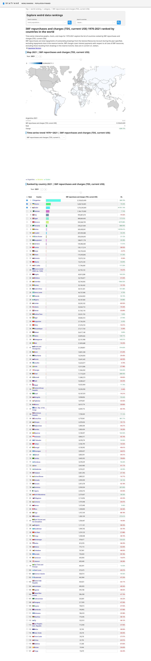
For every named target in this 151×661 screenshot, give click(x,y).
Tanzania (37, 226)
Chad (35, 374)
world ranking (36, 9)
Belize (36, 629)
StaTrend (12, 3)
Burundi (36, 377)
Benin (36, 352)
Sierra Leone (38, 292)
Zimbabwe (37, 550)
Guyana (36, 606)
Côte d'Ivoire (38, 236)
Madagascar (38, 339)
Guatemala (37, 577)
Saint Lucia (37, 570)
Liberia (36, 307)
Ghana (36, 254)
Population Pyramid (42, 3)
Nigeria (36, 300)
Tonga (36, 651)
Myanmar (37, 433)
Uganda (36, 590)
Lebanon (37, 561)
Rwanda (36, 296)
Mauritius (37, 617)
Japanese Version (34, 48)
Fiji (35, 620)
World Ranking (27, 3)
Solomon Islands (39, 574)
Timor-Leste (38, 636)
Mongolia (37, 397)
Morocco (37, 222)
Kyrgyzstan (37, 321)
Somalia (36, 554)
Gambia (36, 429)
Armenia (36, 258)
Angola (36, 274)
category (47, 9)
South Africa (38, 289)
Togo (35, 512)
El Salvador (37, 440)
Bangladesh (38, 240)
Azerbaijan (37, 586)
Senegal (36, 447)
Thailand (37, 473)
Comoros (37, 502)
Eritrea (36, 640)
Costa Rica (37, 418)
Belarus (36, 547)
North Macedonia (39, 494)
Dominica (37, 487)
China (36, 325)
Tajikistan (37, 401)
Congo (36, 536)
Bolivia (36, 229)
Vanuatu (36, 484)
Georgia (36, 370)
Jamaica (37, 244)
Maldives (37, 644)
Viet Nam (37, 532)
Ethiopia (36, 422)
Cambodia (37, 609)
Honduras (37, 462)
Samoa (36, 505)
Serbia (36, 543)
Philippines (37, 498)
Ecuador (36, 233)
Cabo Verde (38, 633)
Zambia (36, 458)
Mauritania (37, 355)
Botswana (37, 613)
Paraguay (37, 602)
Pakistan (37, 211)
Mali (35, 343)
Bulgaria (36, 525)
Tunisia (36, 247)
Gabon (36, 336)
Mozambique (38, 328)
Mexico (36, 404)
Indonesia (37, 436)
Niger (36, 318)
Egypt (36, 218)
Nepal (36, 385)
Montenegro (38, 539)
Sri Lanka (37, 265)
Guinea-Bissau (38, 476)
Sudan (36, 207)
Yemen (36, 310)
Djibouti (36, 455)
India (35, 366)
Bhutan (36, 647)
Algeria (36, 491)
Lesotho (36, 363)
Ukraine (36, 204)
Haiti (35, 381)
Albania (36, 262)
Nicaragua (37, 451)
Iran (35, 465)
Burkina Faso (38, 314)
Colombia (37, 281)
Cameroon (37, 558)
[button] (36, 56)
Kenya (36, 251)
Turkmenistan (38, 599)
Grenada (36, 480)
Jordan (36, 303)
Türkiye (36, 444)
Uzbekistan (37, 469)
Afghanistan (38, 426)
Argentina (37, 200)
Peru (35, 509)
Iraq (35, 215)
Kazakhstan (38, 529)
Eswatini (37, 516)
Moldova (37, 278)
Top (27, 9)
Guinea (36, 285)
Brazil (36, 393)
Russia (36, 359)
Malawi (36, 332)
